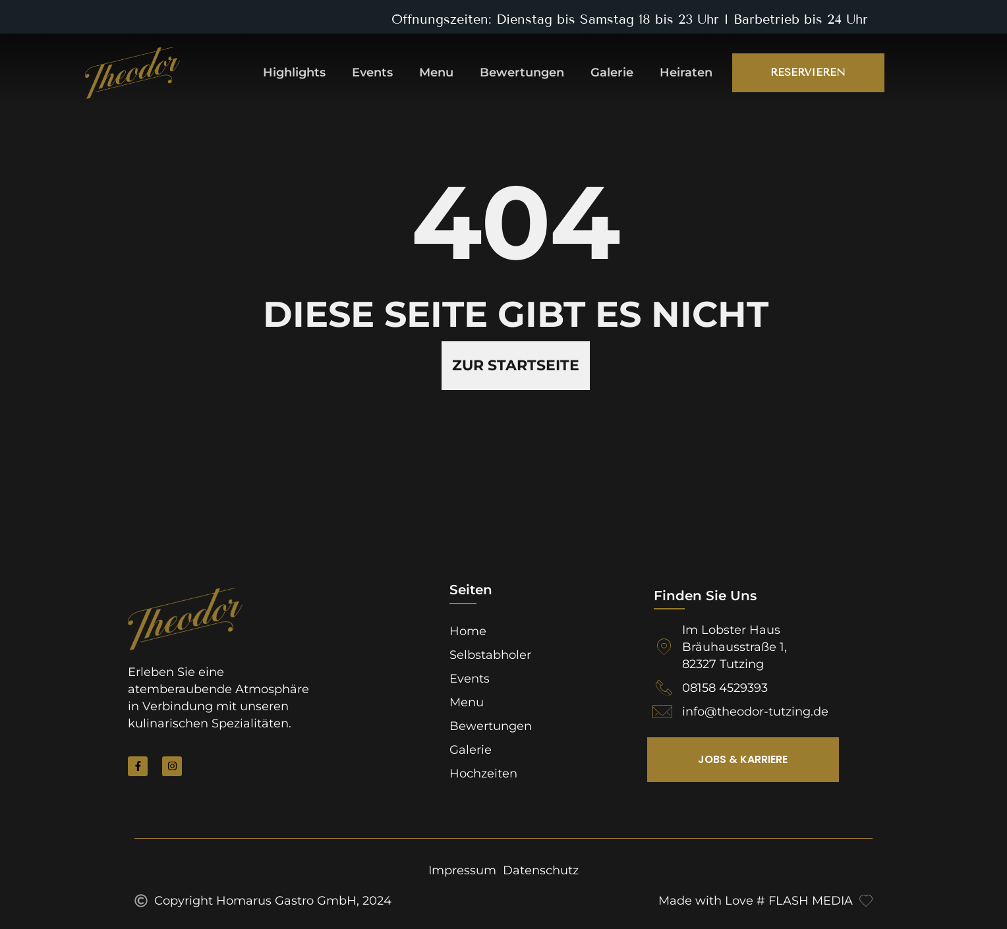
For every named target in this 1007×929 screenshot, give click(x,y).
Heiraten (686, 72)
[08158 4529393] (664, 688)
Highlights (294, 72)
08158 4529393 (725, 688)
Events (372, 72)
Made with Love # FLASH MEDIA (755, 900)
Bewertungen (522, 72)
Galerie (611, 72)
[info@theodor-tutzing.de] (662, 711)
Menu (436, 72)
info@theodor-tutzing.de (755, 711)
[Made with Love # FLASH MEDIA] (866, 900)
